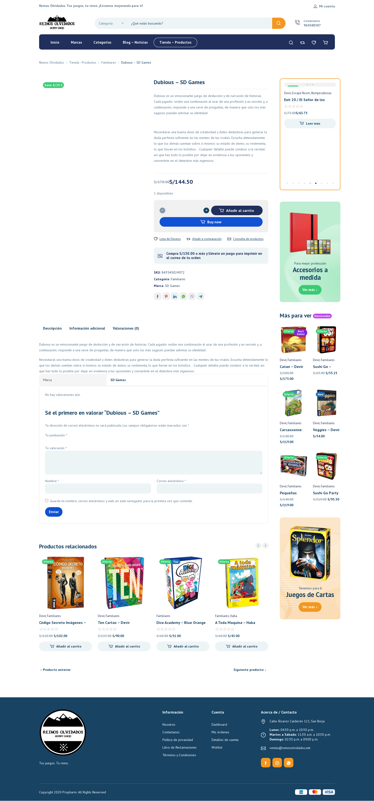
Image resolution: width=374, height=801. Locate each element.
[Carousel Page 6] (316, 183)
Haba (233, 616)
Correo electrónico (171, 481)
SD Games (172, 286)
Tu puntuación (56, 435)
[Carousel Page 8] (327, 183)
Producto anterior (57, 670)
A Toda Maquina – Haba (235, 622)
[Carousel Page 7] (321, 183)
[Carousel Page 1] (287, 183)
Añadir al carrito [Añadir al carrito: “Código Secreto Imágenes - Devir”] (68, 646)
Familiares (108, 62)
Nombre (52, 481)
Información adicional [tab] (87, 328)
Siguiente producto (249, 670)
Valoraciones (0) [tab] (126, 328)
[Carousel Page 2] (293, 183)
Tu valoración (56, 448)
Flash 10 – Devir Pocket (304, 147)
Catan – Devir (291, 366)
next (265, 546)
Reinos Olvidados (51, 62)
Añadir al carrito (240, 210)
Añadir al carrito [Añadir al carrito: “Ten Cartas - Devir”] (127, 646)
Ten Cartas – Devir (114, 622)
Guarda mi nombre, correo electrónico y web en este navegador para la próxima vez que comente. (121, 501)
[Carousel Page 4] (304, 183)
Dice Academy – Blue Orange (181, 622)
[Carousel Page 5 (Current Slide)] (310, 183)
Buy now (214, 221)
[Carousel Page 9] (333, 183)
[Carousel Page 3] (298, 183)
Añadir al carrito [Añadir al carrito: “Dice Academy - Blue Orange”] (186, 646)
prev (258, 546)
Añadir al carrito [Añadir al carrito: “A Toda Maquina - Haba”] (244, 646)
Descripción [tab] (52, 328)
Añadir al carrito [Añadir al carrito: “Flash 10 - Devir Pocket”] (313, 171)
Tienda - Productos (82, 62)
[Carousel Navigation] (261, 546)
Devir (42, 616)
